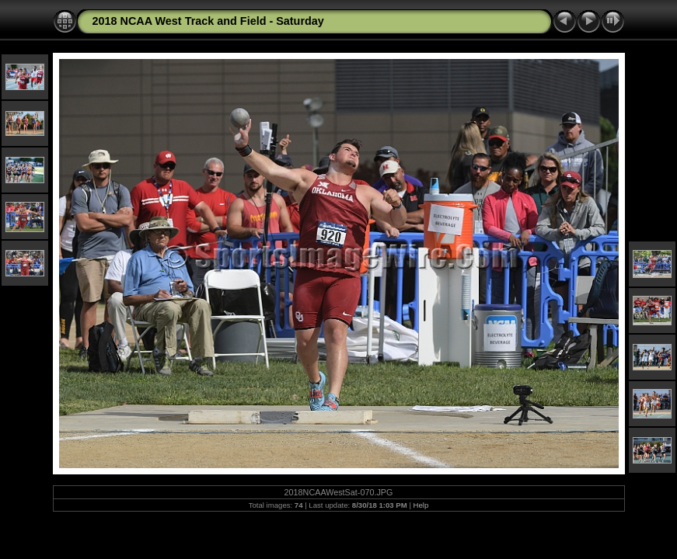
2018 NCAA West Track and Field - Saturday (208, 21)
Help (421, 505)
